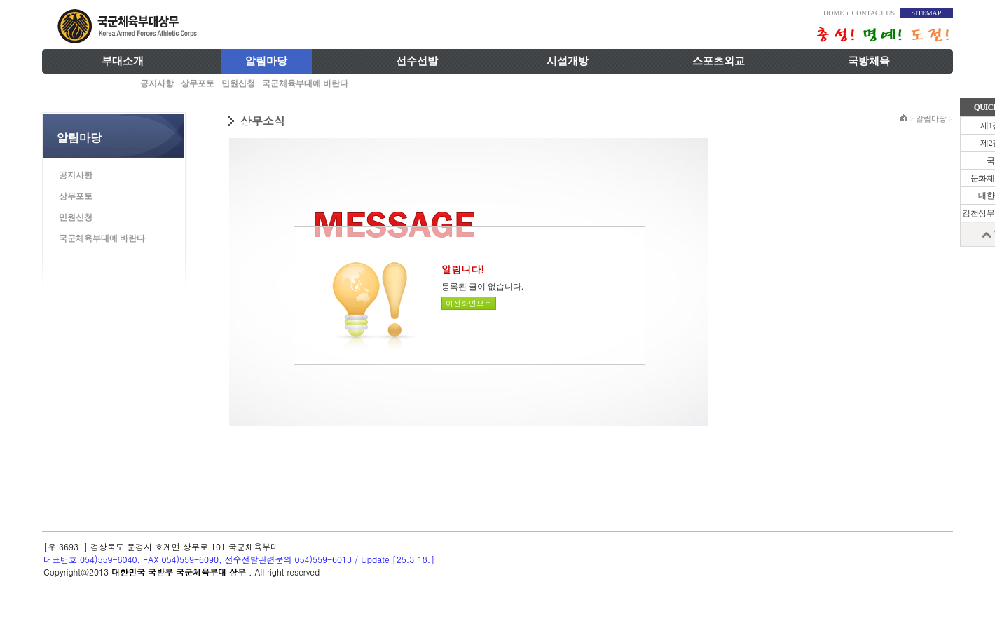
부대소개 (123, 61)
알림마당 (266, 61)
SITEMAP (927, 13)
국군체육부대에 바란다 (305, 83)
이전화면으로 (469, 303)
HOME (833, 13)
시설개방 (568, 61)
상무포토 (197, 83)
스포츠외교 (718, 61)
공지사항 (157, 83)
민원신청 (238, 83)
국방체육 (869, 61)
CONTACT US (873, 13)
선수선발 (417, 61)
